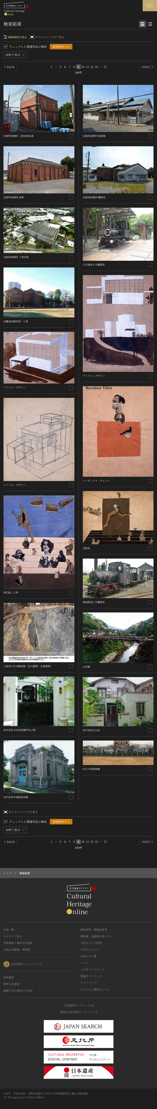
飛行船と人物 (10, 592)
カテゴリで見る (12, 936)
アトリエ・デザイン (14, 387)
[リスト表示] (150, 24)
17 (105, 67)
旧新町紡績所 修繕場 (94, 136)
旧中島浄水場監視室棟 (15, 797)
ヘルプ (85, 963)
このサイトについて (92, 969)
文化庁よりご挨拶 (91, 943)
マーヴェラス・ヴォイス (96, 480)
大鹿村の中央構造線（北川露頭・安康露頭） (28, 666)
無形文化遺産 (11, 984)
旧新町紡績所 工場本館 (16, 257)
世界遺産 (8, 977)
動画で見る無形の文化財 (18, 991)
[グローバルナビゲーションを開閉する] (150, 5)
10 (83, 67)
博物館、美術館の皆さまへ (96, 936)
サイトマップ (88, 983)
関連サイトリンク (91, 976)
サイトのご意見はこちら (95, 989)
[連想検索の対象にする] (71, 136)
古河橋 (86, 666)
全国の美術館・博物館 (16, 950)
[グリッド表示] (142, 24)
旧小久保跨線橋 (91, 769)
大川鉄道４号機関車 (94, 264)
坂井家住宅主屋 (91, 730)
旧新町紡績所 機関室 (94, 197)
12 (92, 67)
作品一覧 (8, 930)
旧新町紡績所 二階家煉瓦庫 (18, 136)
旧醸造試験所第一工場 (15, 321)
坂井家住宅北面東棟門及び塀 (19, 730)
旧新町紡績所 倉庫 (13, 197)
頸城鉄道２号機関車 (94, 602)
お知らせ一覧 (88, 956)
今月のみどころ (90, 950)
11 (87, 67)
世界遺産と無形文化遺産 (18, 943)
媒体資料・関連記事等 (94, 930)
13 (96, 67)
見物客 (86, 548)
